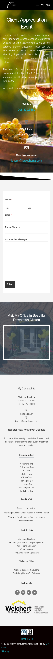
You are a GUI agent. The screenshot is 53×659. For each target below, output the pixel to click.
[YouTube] (23, 592)
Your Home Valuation (26, 546)
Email (8, 214)
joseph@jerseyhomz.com (26, 160)
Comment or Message (16, 239)
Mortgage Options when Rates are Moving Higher (26, 512)
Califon (26, 470)
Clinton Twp (26, 477)
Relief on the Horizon (26, 508)
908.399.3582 (26, 109)
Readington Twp (26, 487)
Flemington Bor (26, 480)
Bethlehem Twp (26, 467)
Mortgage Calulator (26, 539)
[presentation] (26, 276)
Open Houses (26, 549)
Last (29, 208)
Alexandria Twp (26, 463)
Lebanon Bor (26, 484)
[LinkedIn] (34, 592)
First (6, 208)
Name (8, 199)
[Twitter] (29, 592)
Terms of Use (26, 638)
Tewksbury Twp (26, 491)
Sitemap (5, 651)
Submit (10, 284)
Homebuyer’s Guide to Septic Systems (26, 542)
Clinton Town (26, 474)
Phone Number (13, 227)
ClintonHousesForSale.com (26, 569)
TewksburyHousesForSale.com (26, 573)
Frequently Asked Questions (26, 552)
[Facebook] (17, 592)
